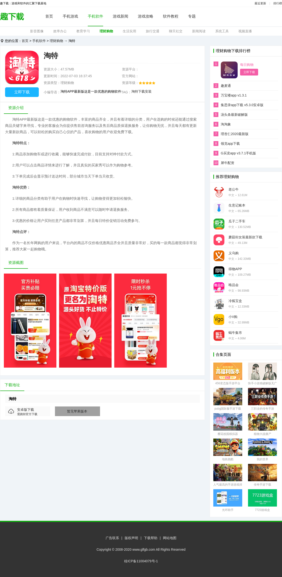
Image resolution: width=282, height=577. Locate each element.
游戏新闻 (120, 16)
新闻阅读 (199, 31)
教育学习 (83, 31)
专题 (192, 16)
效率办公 (60, 31)
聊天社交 (175, 31)
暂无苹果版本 (77, 411)
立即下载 (22, 92)
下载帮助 (150, 538)
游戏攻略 (145, 16)
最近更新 (260, 3)
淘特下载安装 (141, 91)
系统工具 (222, 31)
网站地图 (169, 538)
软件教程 (170, 16)
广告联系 (112, 538)
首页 (49, 16)
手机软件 (95, 16)
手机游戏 (70, 16)
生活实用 (129, 31)
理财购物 (106, 31)
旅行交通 (152, 31)
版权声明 (131, 538)
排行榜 (277, 3)
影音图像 (37, 31)
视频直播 (245, 31)
